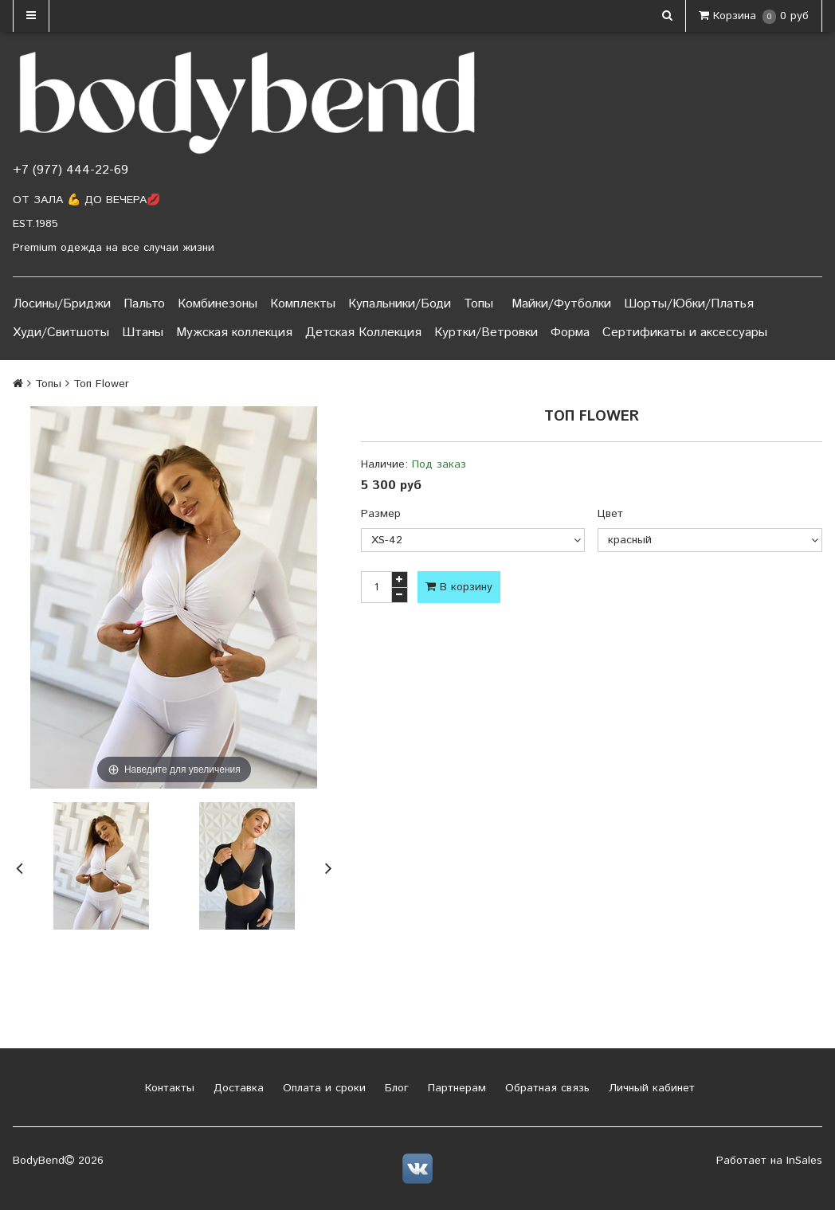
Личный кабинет (650, 1088)
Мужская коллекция (234, 332)
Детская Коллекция (363, 332)
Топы (478, 304)
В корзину (458, 587)
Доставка (237, 1088)
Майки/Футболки (561, 304)
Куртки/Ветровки (486, 332)
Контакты (167, 1088)
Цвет (610, 514)
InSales (804, 1161)
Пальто (144, 304)
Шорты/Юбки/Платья (689, 304)
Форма (570, 332)
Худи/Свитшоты (61, 332)
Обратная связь (545, 1088)
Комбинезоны (217, 304)
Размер (381, 514)
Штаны (142, 332)
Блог (395, 1088)
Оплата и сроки (322, 1088)
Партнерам (455, 1088)
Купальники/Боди (399, 304)
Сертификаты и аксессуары (684, 332)
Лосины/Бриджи (62, 304)
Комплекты (302, 304)
